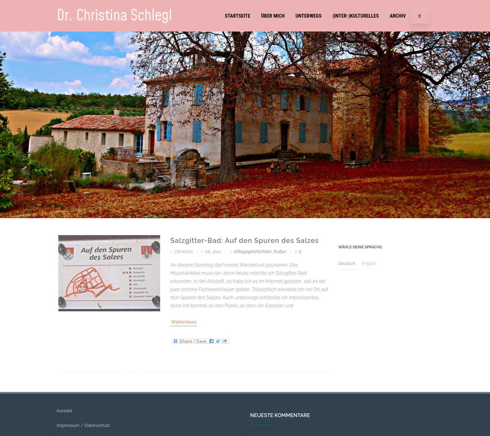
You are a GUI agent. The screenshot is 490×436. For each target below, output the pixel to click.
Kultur (280, 251)
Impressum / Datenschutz (83, 425)
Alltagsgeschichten (252, 251)
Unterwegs (309, 16)
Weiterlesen (183, 322)
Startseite (237, 16)
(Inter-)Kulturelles (356, 16)
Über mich (273, 16)
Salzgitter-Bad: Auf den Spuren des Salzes (244, 240)
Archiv (398, 16)
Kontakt (64, 410)
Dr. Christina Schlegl (114, 15)
